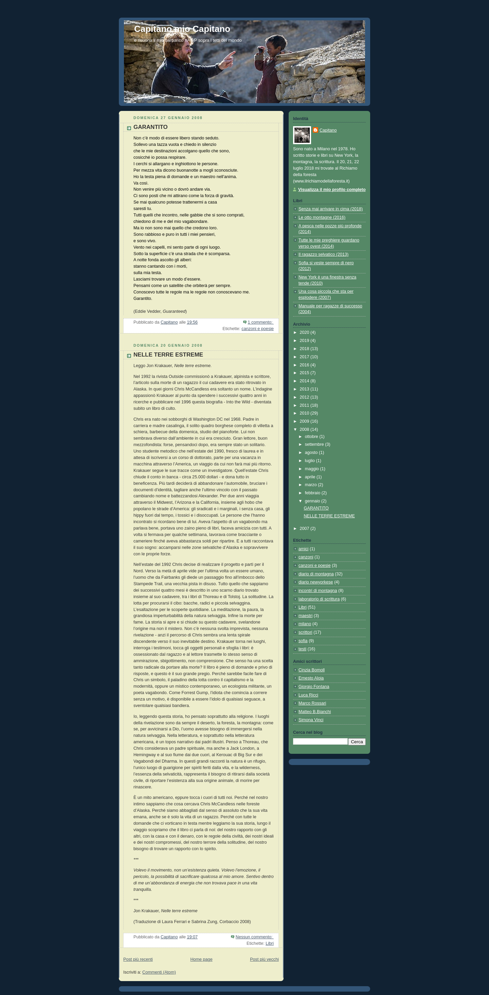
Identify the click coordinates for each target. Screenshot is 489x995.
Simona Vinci (310, 719)
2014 (305, 381)
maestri (305, 615)
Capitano (328, 130)
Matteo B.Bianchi (314, 711)
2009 (305, 421)
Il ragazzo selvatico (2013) (323, 254)
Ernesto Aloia (311, 678)
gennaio (313, 501)
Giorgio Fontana (313, 686)
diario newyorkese (315, 582)
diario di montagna (316, 574)
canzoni (305, 557)
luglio (310, 460)
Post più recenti (138, 959)
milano (304, 623)
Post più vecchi (264, 959)
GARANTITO (150, 127)
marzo (311, 484)
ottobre (312, 436)
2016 (305, 365)
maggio (312, 468)
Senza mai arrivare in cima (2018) (330, 209)
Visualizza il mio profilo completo (332, 189)
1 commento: (261, 322)
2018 (305, 348)
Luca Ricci (308, 695)
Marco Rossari (312, 703)
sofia (303, 640)
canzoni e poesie (257, 328)
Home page (201, 959)
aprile (310, 477)
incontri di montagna (317, 590)
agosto (312, 452)
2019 (305, 340)
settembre (315, 444)
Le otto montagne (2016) (321, 217)
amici (303, 549)
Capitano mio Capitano (182, 29)
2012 (305, 397)
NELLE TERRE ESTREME (168, 354)
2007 (305, 528)
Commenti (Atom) (159, 972)
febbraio (313, 493)
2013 (305, 389)
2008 (305, 429)
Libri (270, 943)
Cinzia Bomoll (311, 670)
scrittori (305, 632)
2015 (305, 372)
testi (302, 649)
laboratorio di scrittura (319, 599)
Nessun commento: (255, 937)
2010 (305, 413)
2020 (305, 332)
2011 (305, 405)
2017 (305, 357)
